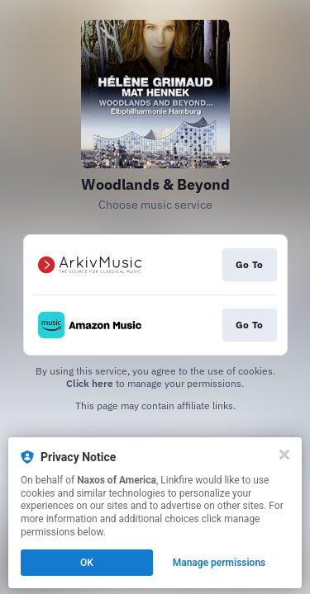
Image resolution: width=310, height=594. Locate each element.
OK (86, 562)
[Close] (284, 454)
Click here (89, 383)
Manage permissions (219, 562)
